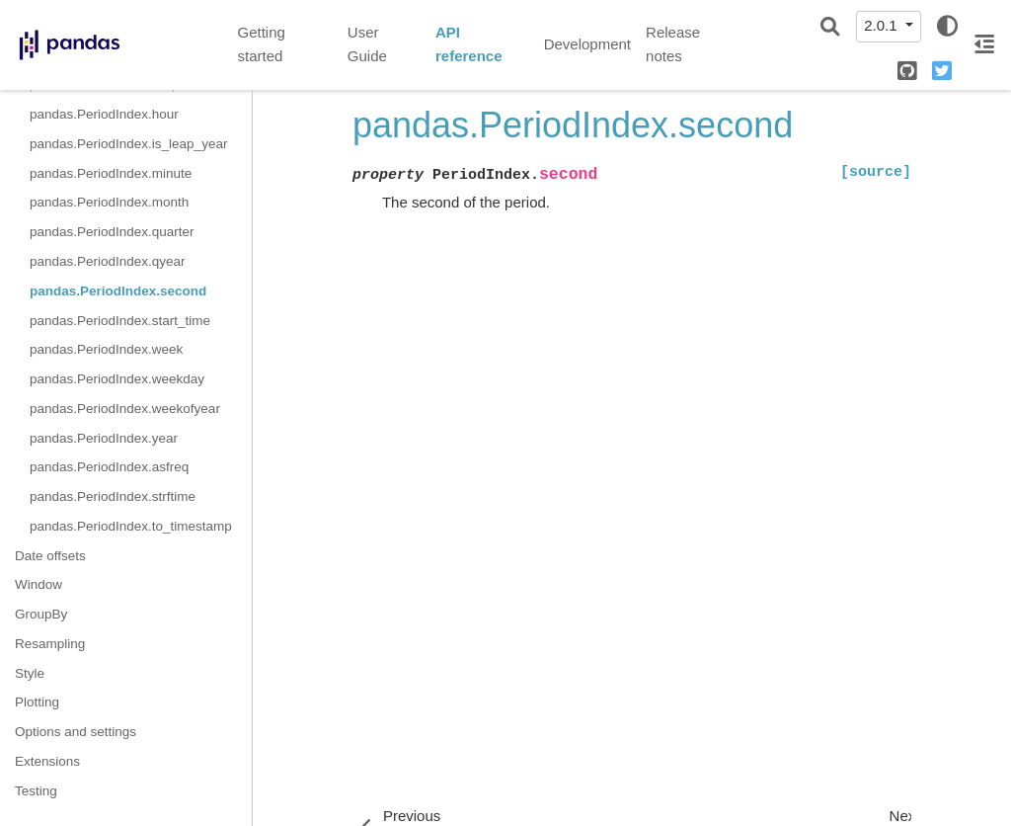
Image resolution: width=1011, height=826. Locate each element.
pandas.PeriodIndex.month (109, 202)
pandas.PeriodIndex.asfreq (109, 466)
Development (587, 44)
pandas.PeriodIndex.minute (111, 173)
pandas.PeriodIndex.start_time (120, 320)
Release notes (673, 44)
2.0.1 (882, 25)
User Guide (367, 44)
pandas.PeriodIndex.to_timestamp (131, 526)
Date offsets (50, 555)
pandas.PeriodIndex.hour (104, 114)
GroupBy (41, 614)
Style (29, 673)
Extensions (47, 761)
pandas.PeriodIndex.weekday (117, 379)
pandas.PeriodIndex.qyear (108, 261)
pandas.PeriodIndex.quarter (112, 231)
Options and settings (75, 731)
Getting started (261, 44)
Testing (36, 791)
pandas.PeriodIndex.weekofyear (125, 408)
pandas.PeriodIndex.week (106, 349)
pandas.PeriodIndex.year (104, 438)
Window (38, 584)
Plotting (37, 702)
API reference (469, 44)
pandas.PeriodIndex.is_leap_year (128, 143)
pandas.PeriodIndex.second (118, 291)
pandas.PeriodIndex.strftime (112, 496)
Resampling (50, 643)
